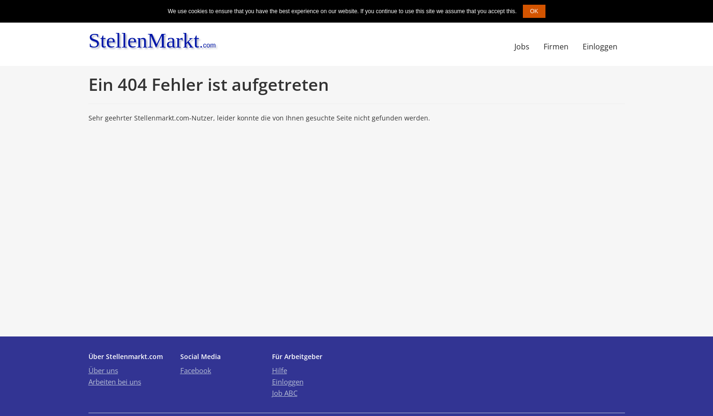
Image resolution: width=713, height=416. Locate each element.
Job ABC (284, 393)
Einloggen (600, 46)
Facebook (195, 370)
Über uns (103, 370)
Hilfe (279, 370)
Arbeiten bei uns (114, 381)
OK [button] (534, 11)
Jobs (521, 46)
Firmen (556, 46)
